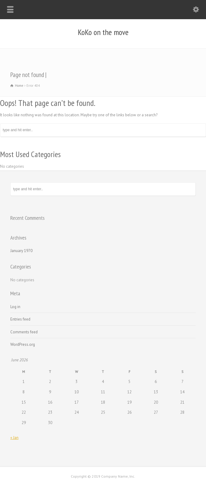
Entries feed (20, 319)
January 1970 (21, 250)
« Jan (14, 437)
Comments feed (24, 332)
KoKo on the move (103, 32)
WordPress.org (22, 344)
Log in (15, 306)
